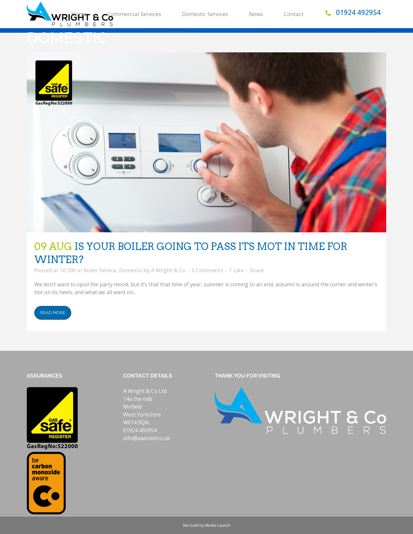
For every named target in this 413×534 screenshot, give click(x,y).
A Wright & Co (168, 270)
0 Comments (207, 270)
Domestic (131, 270)
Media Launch (217, 525)
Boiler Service (99, 270)
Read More (52, 312)
